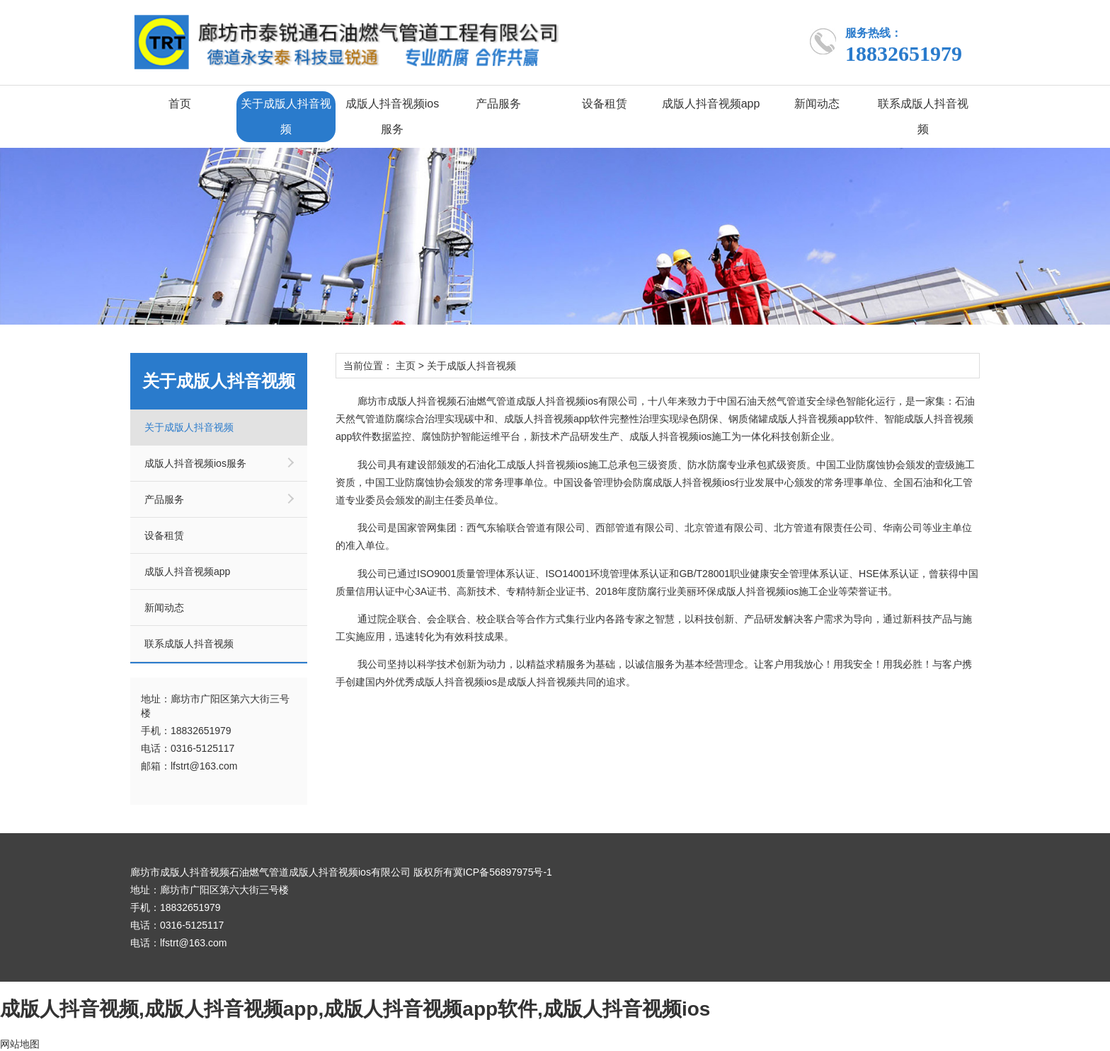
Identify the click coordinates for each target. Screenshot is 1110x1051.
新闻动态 (817, 104)
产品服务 (498, 104)
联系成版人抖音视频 (923, 116)
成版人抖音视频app (711, 104)
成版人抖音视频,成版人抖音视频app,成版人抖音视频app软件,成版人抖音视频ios (355, 1009)
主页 (406, 365)
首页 (179, 104)
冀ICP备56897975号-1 (502, 872)
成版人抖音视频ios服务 (392, 116)
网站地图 (20, 1044)
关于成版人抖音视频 (286, 116)
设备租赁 (604, 104)
